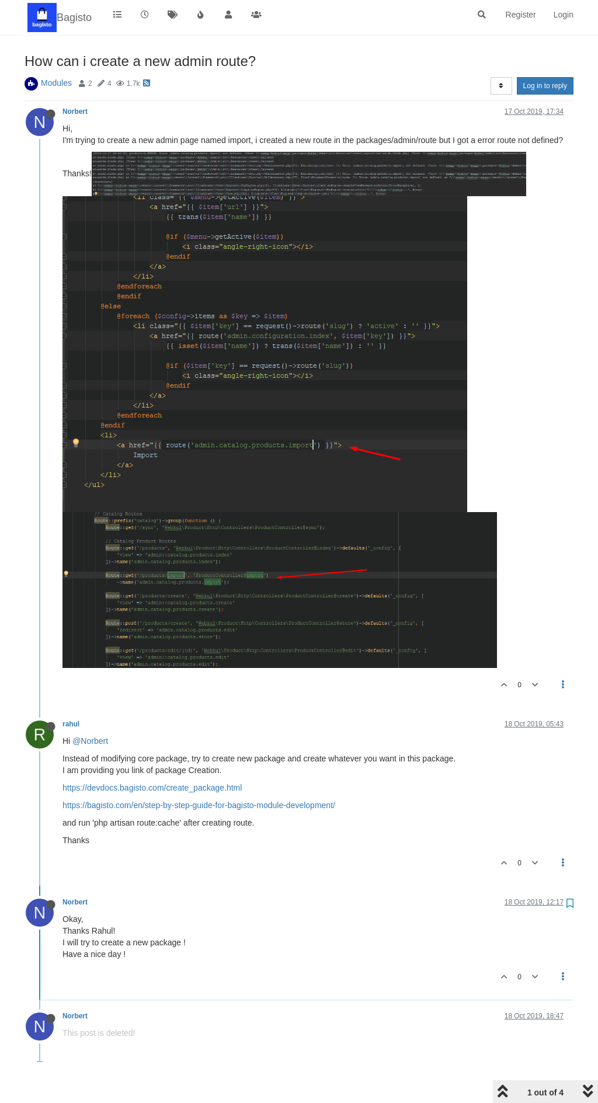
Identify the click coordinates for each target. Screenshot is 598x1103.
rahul (70, 724)
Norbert (75, 111)
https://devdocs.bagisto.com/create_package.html (152, 787)
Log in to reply (545, 86)
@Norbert (90, 741)
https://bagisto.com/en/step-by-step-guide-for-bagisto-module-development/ (198, 805)
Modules (56, 83)
